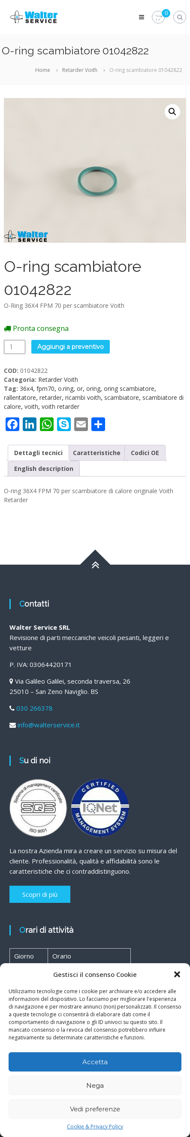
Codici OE (145, 453)
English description (43, 468)
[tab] (38, 453)
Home (42, 70)
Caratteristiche (97, 453)
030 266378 (34, 708)
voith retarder (60, 406)
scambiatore (121, 397)
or (80, 388)
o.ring (65, 388)
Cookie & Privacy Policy (95, 1126)
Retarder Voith (79, 70)
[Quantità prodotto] (14, 347)
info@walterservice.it (49, 724)
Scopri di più (39, 894)
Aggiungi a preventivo (70, 347)
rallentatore (20, 397)
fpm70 (45, 388)
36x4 (26, 388)
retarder (50, 397)
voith (31, 406)
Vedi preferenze (95, 1109)
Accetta (95, 1062)
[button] (177, 974)
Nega (95, 1085)
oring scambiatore (129, 388)
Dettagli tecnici (38, 453)
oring (93, 388)
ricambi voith (83, 397)
